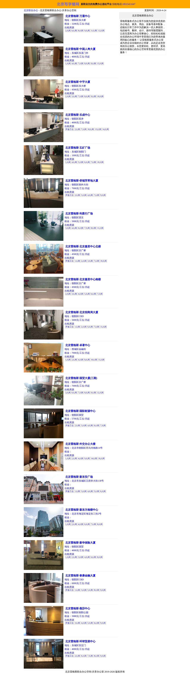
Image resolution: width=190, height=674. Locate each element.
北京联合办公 (31, 10)
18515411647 (128, 4)
